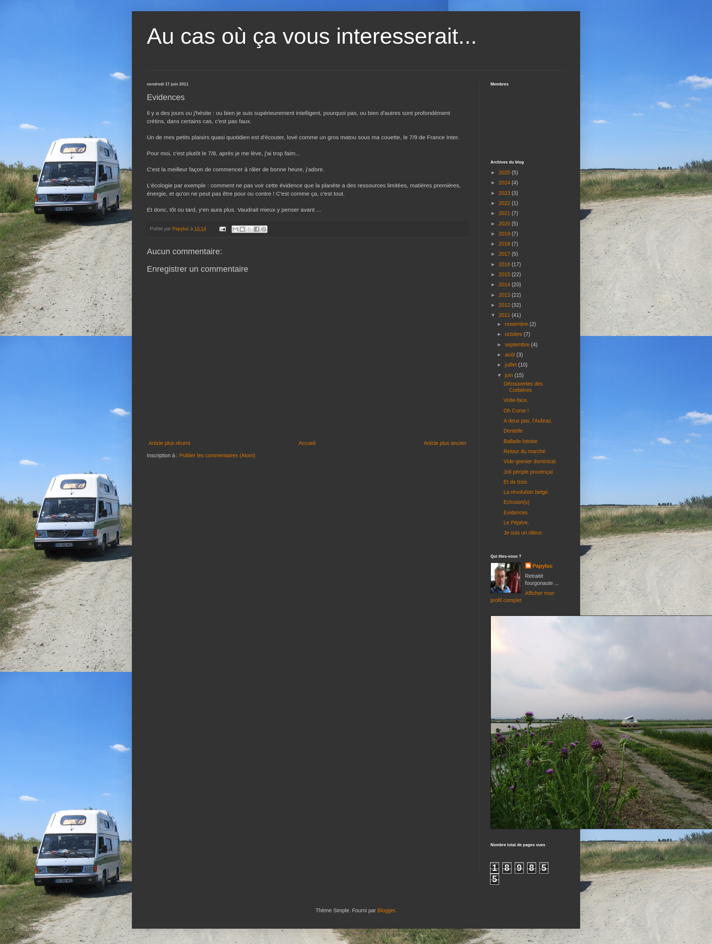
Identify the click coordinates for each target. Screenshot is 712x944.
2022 (505, 203)
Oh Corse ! (516, 411)
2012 (505, 305)
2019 (505, 234)
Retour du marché (524, 451)
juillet (511, 365)
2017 (505, 254)
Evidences (516, 512)
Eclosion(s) (516, 502)
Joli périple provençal (528, 472)
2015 (505, 274)
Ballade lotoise (521, 441)
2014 (505, 284)
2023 (505, 193)
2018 (505, 244)
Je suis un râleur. (523, 533)
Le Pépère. (516, 523)
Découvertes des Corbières (523, 387)
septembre (518, 345)
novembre (517, 324)
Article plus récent (169, 443)
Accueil (306, 443)
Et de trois (515, 482)
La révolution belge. (526, 492)
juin (509, 375)
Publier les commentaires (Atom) (217, 455)
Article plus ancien (445, 443)
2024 (505, 183)
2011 (505, 315)
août (510, 355)
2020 (505, 224)
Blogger (386, 910)
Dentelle (513, 431)
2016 (505, 264)
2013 (505, 295)
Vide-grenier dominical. (530, 461)
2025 (505, 172)
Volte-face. (516, 400)
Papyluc (543, 566)
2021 (505, 213)
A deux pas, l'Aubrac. (528, 421)
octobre (514, 334)
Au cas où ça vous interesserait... (312, 36)
